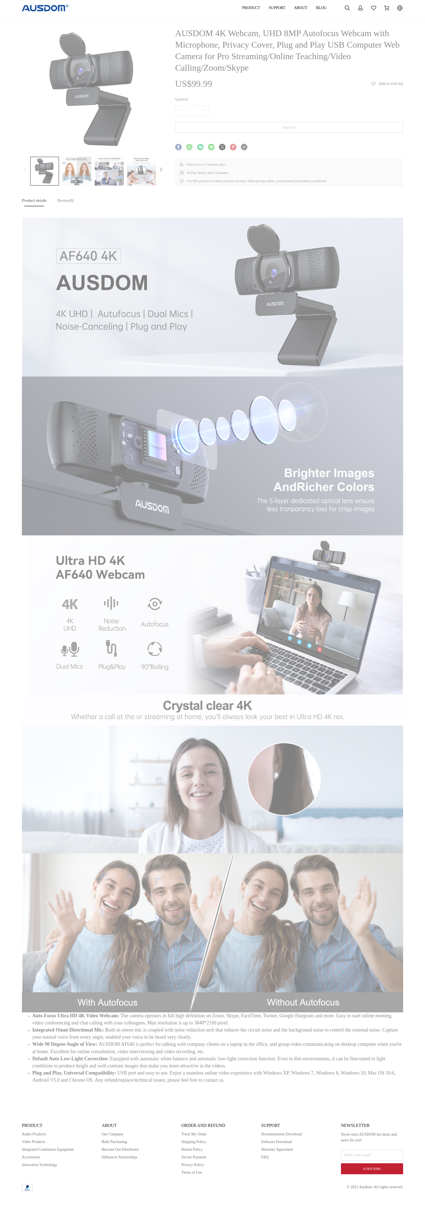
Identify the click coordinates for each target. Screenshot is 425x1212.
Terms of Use (191, 1194)
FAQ (264, 1179)
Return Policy (192, 1171)
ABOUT (300, 8)
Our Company (112, 1156)
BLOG (321, 8)
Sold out (289, 127)
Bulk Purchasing (114, 1164)
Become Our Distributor (120, 1171)
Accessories (31, 1179)
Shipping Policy (193, 1164)
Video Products (33, 1164)
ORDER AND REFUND (203, 1147)
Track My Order (193, 1156)
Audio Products (34, 1156)
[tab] (34, 202)
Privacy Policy (192, 1187)
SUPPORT (277, 8)
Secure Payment (193, 1179)
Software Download (276, 1164)
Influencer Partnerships (119, 1179)
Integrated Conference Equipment (48, 1171)
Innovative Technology (39, 1187)
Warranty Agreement (277, 1171)
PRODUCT (251, 8)
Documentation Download (281, 1156)
